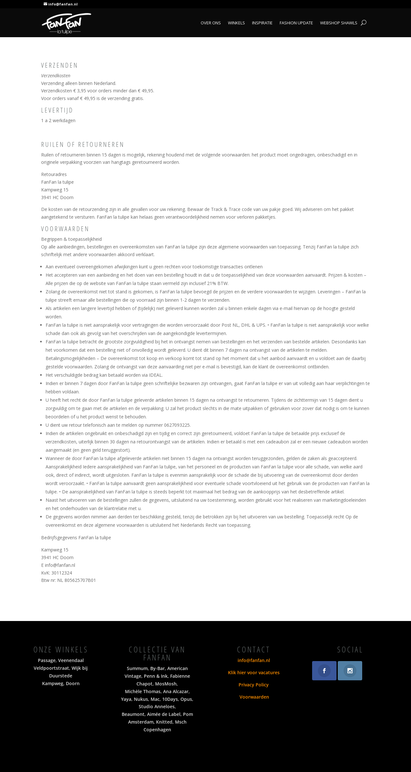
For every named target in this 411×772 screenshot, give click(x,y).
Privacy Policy (254, 685)
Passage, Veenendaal (61, 660)
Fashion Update (296, 23)
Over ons (211, 23)
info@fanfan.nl (63, 4)
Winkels (236, 23)
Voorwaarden (253, 697)
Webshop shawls (338, 23)
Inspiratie (262, 23)
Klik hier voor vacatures (254, 672)
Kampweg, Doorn (61, 683)
